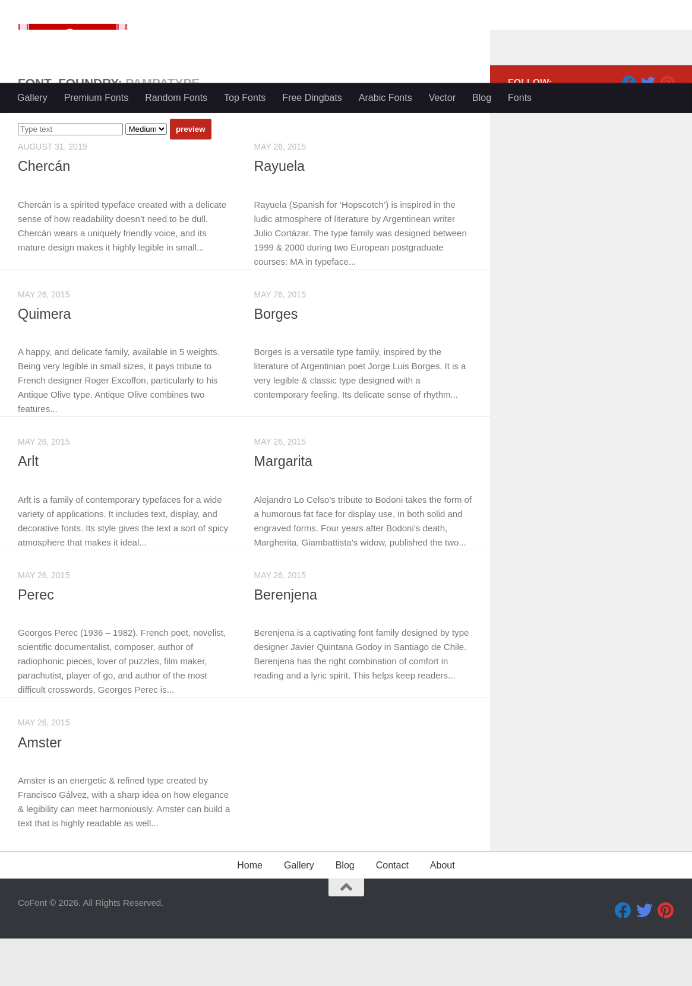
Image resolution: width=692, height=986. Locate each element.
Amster (40, 790)
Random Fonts (176, 98)
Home (250, 913)
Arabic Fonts (385, 98)
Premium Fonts (96, 98)
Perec (36, 642)
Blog (481, 98)
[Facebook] (629, 130)
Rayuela (280, 213)
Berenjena (286, 642)
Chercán (44, 213)
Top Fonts (245, 98)
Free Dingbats (312, 98)
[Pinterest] (667, 130)
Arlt (28, 508)
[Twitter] (648, 130)
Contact (392, 913)
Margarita (284, 508)
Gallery (32, 98)
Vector (442, 98)
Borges (276, 361)
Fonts (520, 98)
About (442, 913)
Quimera (44, 361)
